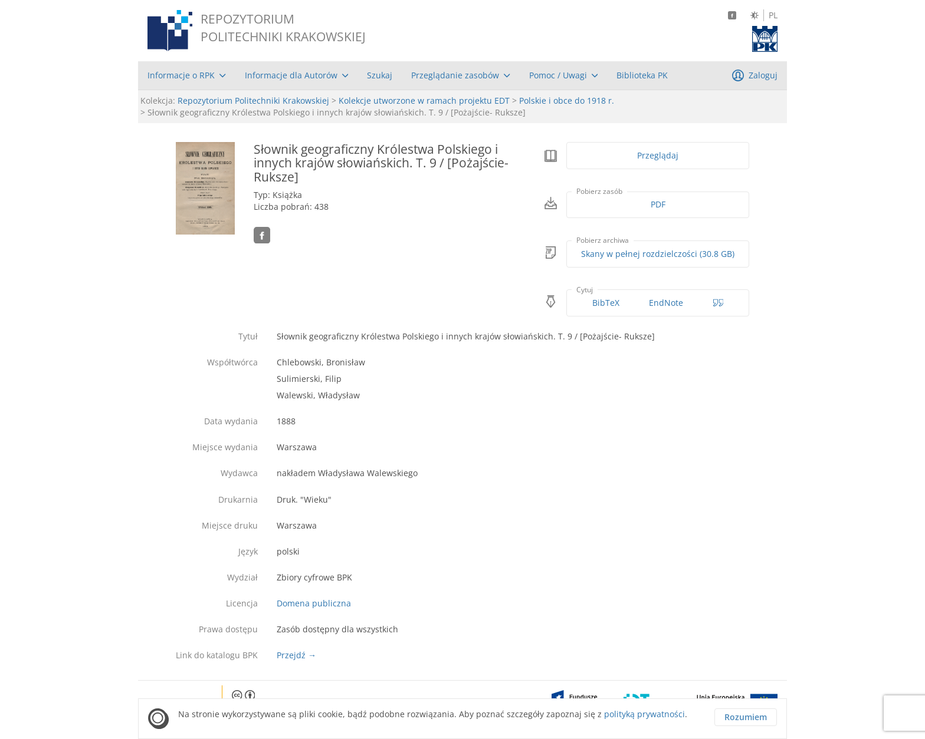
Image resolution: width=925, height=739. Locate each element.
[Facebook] (732, 15)
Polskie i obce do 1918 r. (566, 100)
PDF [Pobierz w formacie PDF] (658, 204)
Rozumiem (745, 716)
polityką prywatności (644, 714)
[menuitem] (186, 75)
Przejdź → (296, 655)
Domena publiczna (314, 603)
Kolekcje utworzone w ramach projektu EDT (424, 100)
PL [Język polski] (773, 15)
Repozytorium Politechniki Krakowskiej (253, 100)
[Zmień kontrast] (754, 15)
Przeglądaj (657, 155)
